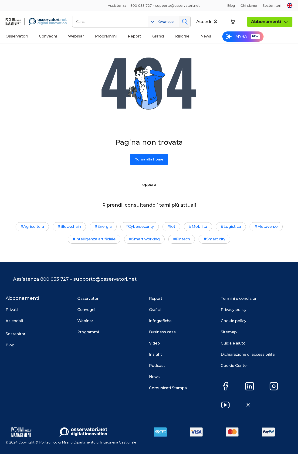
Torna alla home (149, 159)
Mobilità (199, 226)
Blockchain (70, 226)
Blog (231, 5)
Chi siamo (248, 5)
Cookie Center (234, 365)
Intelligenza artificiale (95, 239)
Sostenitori (272, 5)
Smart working (146, 239)
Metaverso (267, 226)
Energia (104, 226)
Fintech (183, 239)
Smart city (215, 239)
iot (172, 226)
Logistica (232, 226)
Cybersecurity (141, 226)
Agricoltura (33, 226)
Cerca (184, 21)
